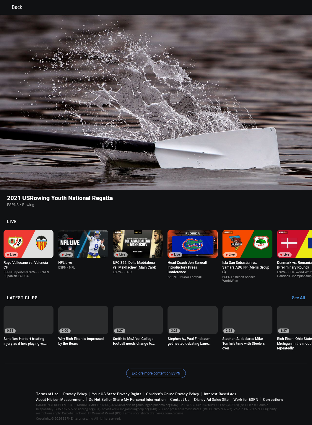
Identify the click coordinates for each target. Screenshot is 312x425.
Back (13, 7)
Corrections (273, 398)
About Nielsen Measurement (60, 398)
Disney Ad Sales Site (211, 398)
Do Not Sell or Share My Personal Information (127, 398)
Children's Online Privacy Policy (172, 392)
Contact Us (179, 398)
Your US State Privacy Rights (116, 392)
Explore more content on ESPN (156, 372)
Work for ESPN (245, 398)
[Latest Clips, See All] (301, 297)
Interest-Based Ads (220, 392)
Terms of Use (47, 392)
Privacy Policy (75, 392)
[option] (28, 253)
